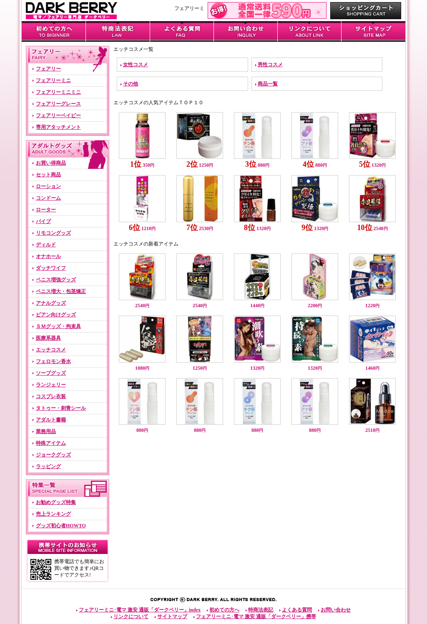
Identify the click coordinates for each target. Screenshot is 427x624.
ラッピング (48, 466)
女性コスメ (135, 65)
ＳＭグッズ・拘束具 (58, 326)
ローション (48, 186)
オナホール (48, 256)
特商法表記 (260, 610)
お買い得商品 (51, 163)
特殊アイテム (51, 443)
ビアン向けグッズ (56, 315)
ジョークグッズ (53, 455)
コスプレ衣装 (51, 396)
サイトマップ (172, 616)
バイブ (43, 221)
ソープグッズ (51, 373)
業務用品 (46, 431)
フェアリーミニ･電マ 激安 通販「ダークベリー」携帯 (256, 616)
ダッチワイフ (51, 268)
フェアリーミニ (53, 80)
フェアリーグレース (58, 104)
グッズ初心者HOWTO (61, 526)
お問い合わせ (336, 610)
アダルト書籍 (51, 420)
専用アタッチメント (58, 127)
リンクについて (130, 616)
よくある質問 (297, 610)
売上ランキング (53, 514)
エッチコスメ (51, 350)
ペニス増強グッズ (56, 280)
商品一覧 (268, 84)
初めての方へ (224, 610)
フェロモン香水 (53, 361)
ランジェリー (51, 385)
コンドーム (48, 198)
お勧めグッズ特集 (56, 502)
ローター (46, 210)
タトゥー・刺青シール (61, 408)
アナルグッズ (51, 303)
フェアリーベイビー (58, 115)
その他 (130, 84)
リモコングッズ (53, 233)
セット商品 (48, 175)
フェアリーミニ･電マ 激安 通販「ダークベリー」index (140, 610)
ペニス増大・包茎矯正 (61, 291)
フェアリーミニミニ (58, 92)
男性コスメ (270, 65)
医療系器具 (48, 338)
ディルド (46, 245)
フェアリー (48, 69)
